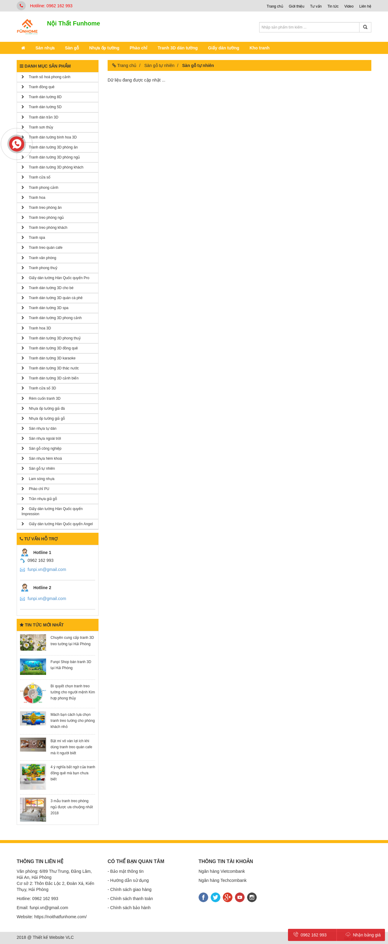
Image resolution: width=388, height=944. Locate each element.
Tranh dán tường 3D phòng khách (52, 167)
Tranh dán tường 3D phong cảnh (52, 318)
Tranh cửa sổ (36, 177)
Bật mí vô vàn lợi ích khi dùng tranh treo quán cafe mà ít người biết (71, 747)
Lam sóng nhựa (38, 479)
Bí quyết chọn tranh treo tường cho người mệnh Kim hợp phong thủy (73, 692)
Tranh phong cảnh (40, 187)
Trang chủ (275, 6)
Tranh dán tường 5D (42, 107)
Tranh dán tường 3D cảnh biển (50, 378)
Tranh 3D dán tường (178, 47)
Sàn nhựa (45, 47)
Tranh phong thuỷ (39, 268)
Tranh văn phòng (39, 258)
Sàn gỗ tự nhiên (38, 468)
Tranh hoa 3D (36, 328)
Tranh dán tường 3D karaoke (48, 358)
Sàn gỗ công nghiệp (42, 448)
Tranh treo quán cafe (42, 247)
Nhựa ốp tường (104, 47)
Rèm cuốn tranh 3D (41, 398)
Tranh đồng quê (38, 87)
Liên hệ (365, 6)
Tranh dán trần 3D (40, 117)
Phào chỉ (138, 47)
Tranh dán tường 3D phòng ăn (50, 147)
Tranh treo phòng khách (44, 227)
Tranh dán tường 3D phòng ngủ (51, 157)
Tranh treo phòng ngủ (43, 217)
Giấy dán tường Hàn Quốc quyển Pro (55, 278)
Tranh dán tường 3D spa (45, 308)
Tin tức (333, 6)
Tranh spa (33, 237)
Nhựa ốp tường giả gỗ (43, 418)
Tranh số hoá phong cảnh (46, 77)
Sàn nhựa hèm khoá (42, 458)
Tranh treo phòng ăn (42, 207)
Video (348, 6)
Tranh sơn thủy (37, 127)
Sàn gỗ (72, 47)
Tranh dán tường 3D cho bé (47, 288)
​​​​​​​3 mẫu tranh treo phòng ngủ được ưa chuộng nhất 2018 (72, 807)
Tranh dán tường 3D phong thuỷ (51, 338)
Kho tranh (259, 47)
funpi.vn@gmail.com (47, 569)
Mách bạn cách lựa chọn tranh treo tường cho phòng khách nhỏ (73, 720)
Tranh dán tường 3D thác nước (50, 368)
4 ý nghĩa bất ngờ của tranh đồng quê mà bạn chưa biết (73, 773)
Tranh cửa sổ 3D (39, 388)
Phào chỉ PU (35, 489)
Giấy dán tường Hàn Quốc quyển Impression (52, 511)
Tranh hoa (33, 197)
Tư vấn (316, 6)
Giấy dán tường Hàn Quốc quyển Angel (57, 524)
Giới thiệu (296, 6)
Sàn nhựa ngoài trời (41, 438)
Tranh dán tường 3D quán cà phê (52, 298)
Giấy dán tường (223, 47)
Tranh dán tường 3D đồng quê (50, 348)
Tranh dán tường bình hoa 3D (49, 137)
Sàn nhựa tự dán (39, 428)
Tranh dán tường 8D (42, 97)
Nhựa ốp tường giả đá (43, 408)
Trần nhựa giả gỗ (39, 499)
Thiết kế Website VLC (53, 937)
